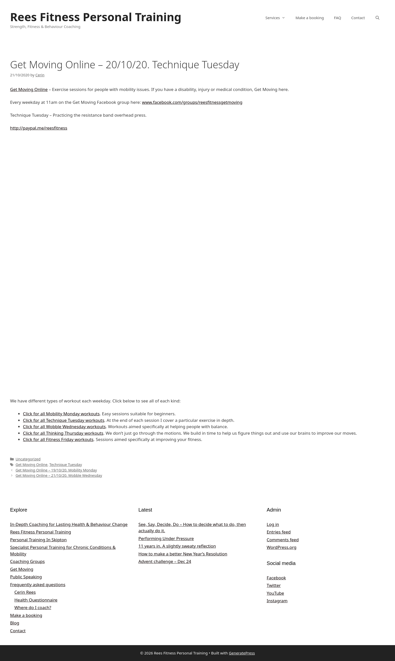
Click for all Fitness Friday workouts (58, 439)
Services (277, 17)
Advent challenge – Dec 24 (164, 561)
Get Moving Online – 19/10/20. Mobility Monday (56, 470)
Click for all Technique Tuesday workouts (63, 420)
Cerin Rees (25, 592)
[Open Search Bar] (377, 17)
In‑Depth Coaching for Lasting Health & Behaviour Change (69, 524)
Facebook (276, 578)
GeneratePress (242, 652)
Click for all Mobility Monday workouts (61, 414)
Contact (358, 17)
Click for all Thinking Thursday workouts (63, 433)
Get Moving (21, 569)
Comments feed (283, 540)
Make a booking (309, 17)
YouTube (275, 593)
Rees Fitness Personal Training (95, 16)
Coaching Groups (27, 561)
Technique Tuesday (65, 464)
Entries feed (279, 532)
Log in (273, 524)
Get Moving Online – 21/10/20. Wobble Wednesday (59, 475)
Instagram (277, 601)
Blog (14, 623)
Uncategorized (28, 459)
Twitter (274, 585)
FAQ (337, 17)
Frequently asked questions (37, 584)
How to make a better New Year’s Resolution (182, 554)
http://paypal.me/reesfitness (38, 128)
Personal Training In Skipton (38, 540)
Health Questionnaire (36, 600)
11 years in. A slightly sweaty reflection (177, 546)
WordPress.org (281, 547)
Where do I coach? (32, 607)
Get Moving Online (29, 89)
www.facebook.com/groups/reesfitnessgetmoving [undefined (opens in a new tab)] (192, 102)
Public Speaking (26, 577)
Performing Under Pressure (166, 538)
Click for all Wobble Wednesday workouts (64, 426)
